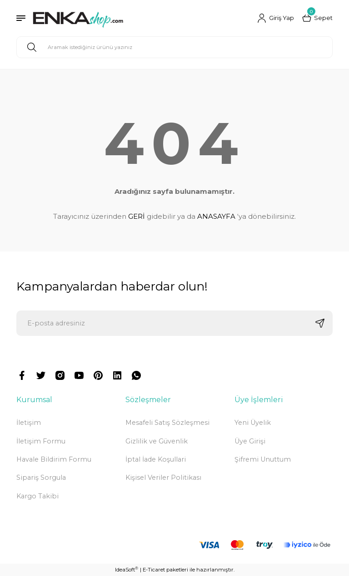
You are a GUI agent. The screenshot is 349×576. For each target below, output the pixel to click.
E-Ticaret (154, 569)
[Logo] (78, 18)
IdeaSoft (126, 569)
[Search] (174, 47)
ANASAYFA (216, 216)
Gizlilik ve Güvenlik (156, 441)
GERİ (136, 216)
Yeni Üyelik (252, 422)
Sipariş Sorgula (41, 477)
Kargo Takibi (37, 496)
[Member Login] (275, 18)
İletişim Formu (40, 441)
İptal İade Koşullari (155, 459)
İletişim (28, 422)
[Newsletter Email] (174, 323)
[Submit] (320, 323)
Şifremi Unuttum (262, 459)
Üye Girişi (249, 441)
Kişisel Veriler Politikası (163, 477)
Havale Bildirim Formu (53, 459)
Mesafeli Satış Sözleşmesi (167, 422)
